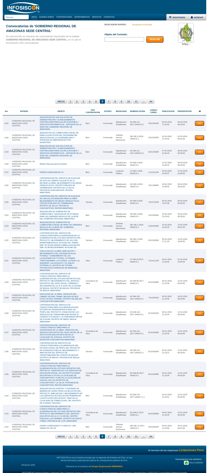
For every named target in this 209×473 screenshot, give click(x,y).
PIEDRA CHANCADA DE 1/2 (51, 172)
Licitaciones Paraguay (91, 469)
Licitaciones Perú (139, 469)
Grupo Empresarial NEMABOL (107, 463)
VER (199, 123)
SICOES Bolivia (125, 469)
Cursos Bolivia (164, 469)
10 (128, 101)
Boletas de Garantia (179, 469)
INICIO (61, 101)
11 (136, 101)
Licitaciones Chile (56, 469)
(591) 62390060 (193, 459)
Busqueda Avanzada (142, 24)
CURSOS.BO (152, 469)
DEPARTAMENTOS (82, 17)
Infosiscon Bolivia (42, 469)
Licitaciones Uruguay (73, 469)
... (144, 101)
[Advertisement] (104, 72)
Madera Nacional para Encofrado (53, 163)
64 (151, 101)
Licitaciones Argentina (109, 469)
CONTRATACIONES (64, 17)
